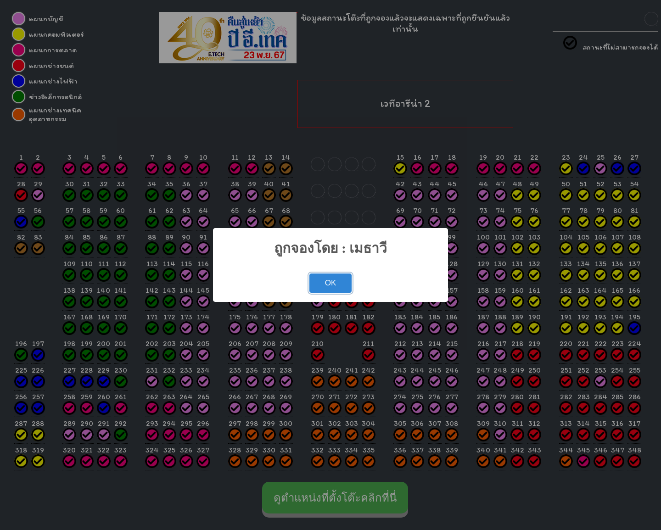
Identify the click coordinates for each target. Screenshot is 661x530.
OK (330, 283)
